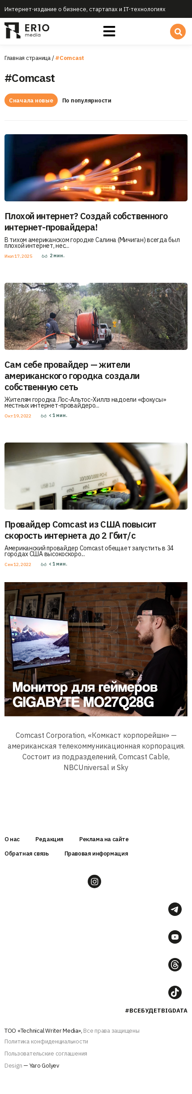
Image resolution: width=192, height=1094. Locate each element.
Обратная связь (26, 853)
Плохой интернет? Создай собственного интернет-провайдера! (85, 221)
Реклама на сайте (104, 839)
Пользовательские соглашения (45, 1053)
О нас (12, 839)
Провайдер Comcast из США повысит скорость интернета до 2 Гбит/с (80, 529)
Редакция (49, 839)
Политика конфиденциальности (46, 1041)
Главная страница (27, 58)
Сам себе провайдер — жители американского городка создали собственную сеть (72, 375)
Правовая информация (96, 853)
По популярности (86, 100)
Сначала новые (31, 100)
